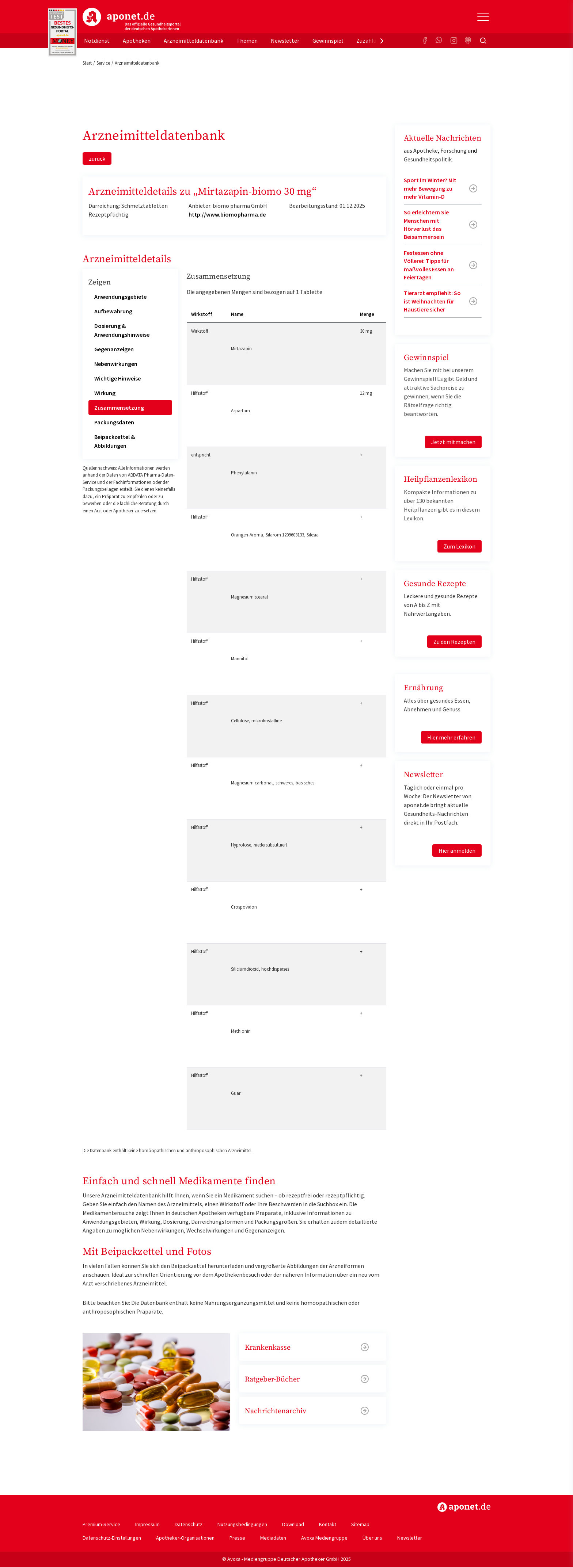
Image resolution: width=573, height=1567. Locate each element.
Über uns (372, 1537)
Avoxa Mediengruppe (324, 1537)
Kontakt (327, 1524)
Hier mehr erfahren (451, 737)
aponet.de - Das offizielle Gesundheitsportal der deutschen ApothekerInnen (132, 19)
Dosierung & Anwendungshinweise (121, 330)
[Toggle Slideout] (483, 16)
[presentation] (381, 40)
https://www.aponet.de (463, 1507)
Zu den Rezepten (454, 641)
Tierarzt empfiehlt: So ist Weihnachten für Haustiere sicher (432, 301)
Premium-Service (101, 1524)
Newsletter (285, 40)
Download (293, 1524)
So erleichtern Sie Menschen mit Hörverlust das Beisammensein (426, 224)
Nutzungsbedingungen (242, 1524)
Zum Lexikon (459, 546)
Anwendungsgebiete (120, 296)
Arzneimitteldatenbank (193, 40)
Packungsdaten (114, 422)
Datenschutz (188, 1524)
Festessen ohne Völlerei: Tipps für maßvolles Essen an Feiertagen (429, 265)
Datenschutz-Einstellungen (112, 1537)
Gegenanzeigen (114, 349)
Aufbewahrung (113, 311)
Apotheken (137, 40)
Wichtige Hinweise (117, 378)
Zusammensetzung (119, 407)
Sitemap (360, 1524)
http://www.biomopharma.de (227, 214)
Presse (237, 1537)
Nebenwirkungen (115, 363)
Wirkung (104, 393)
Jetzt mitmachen (453, 442)
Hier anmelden (457, 850)
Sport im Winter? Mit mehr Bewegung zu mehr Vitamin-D (430, 188)
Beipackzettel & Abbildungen (114, 441)
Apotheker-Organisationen (185, 1537)
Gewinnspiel (327, 40)
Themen (247, 40)
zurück (97, 158)
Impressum (147, 1524)
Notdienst (97, 40)
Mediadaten (273, 1537)
